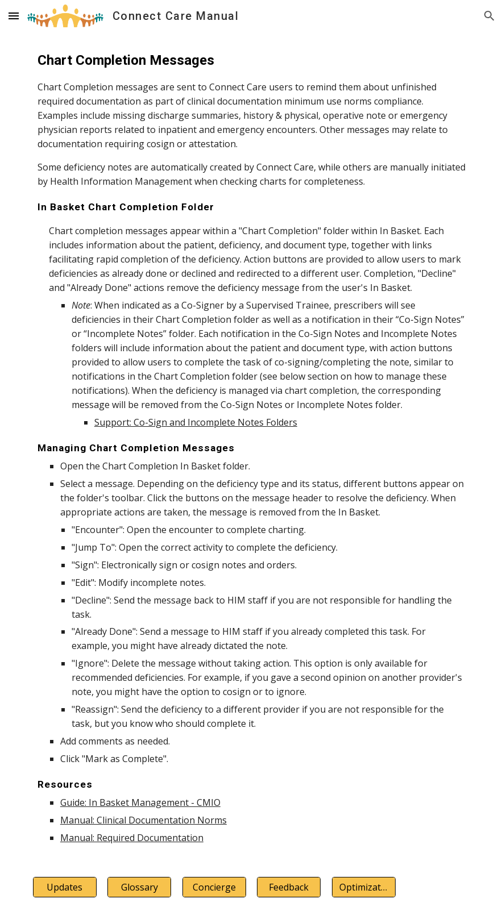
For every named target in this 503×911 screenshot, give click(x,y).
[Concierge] (214, 887)
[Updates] (65, 887)
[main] (251, 447)
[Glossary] (139, 887)
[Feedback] (288, 887)
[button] (13, 15)
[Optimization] (363, 887)
